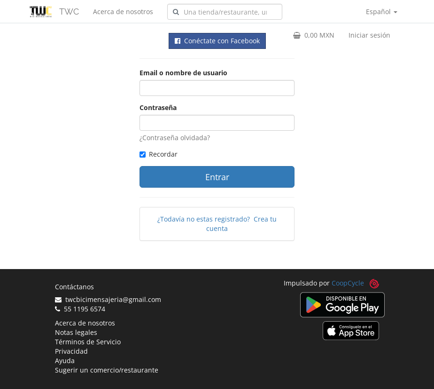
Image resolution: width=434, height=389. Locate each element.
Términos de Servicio (88, 341)
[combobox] (224, 12)
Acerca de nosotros (123, 11)
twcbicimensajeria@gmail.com (108, 299)
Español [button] (381, 11)
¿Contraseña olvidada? (175, 137)
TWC (69, 11)
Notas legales (76, 332)
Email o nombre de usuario (183, 72)
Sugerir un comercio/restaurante (106, 369)
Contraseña (158, 107)
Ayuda (65, 360)
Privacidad (71, 351)
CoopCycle (348, 282)
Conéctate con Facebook (217, 40)
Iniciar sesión (369, 35)
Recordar (159, 154)
